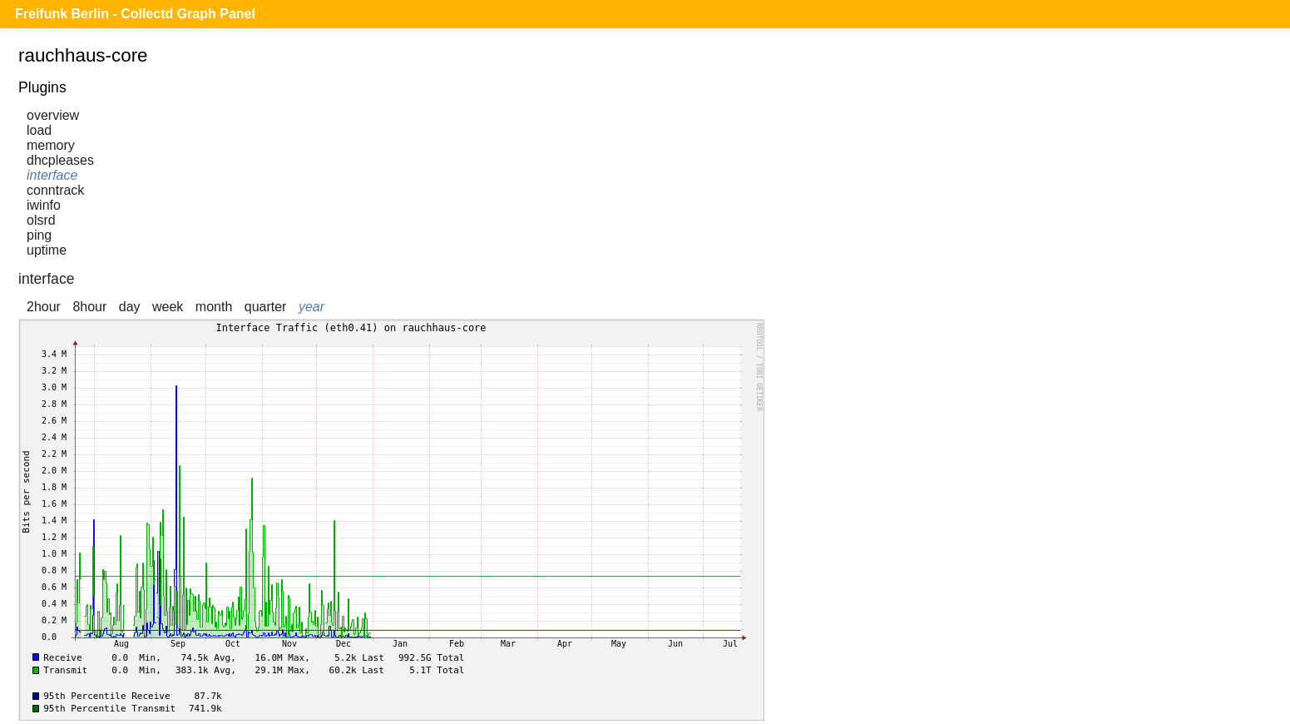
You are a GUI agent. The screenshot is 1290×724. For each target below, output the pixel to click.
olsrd (41, 220)
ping (39, 235)
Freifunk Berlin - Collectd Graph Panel (135, 14)
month (213, 307)
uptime (47, 250)
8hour (89, 307)
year (311, 307)
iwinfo (44, 205)
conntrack (55, 190)
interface (52, 175)
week (167, 307)
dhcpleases (60, 160)
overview (53, 115)
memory (51, 145)
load (39, 130)
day (130, 307)
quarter (266, 307)
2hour (44, 307)
